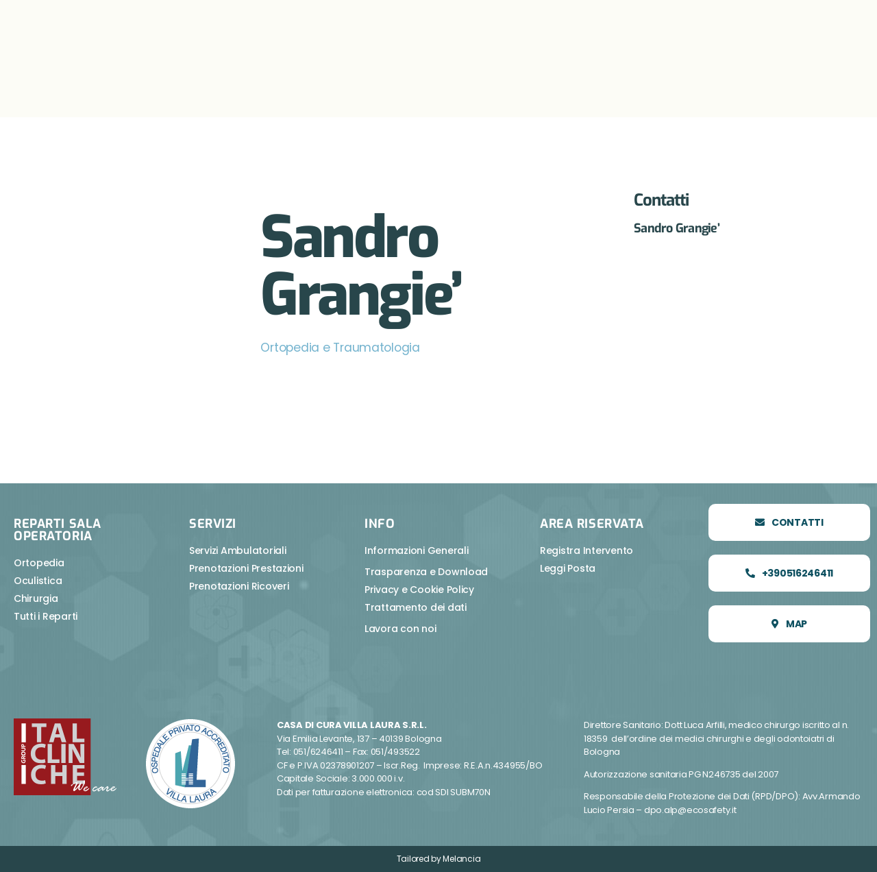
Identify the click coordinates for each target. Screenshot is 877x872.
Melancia (461, 858)
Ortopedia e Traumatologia (342, 347)
